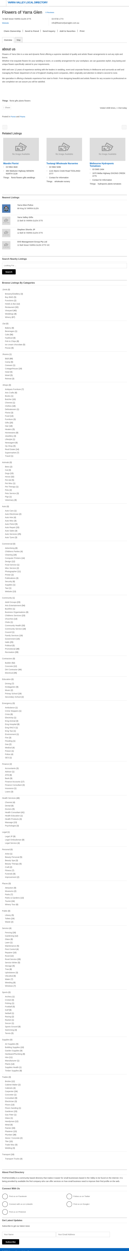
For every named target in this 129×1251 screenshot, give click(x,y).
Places (5, 881)
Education (6, 677)
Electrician (9, 1098)
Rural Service (11, 956)
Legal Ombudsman (13, 837)
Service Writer (11, 959)
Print (82, 31)
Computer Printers (13, 556)
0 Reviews (50, 12)
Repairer (8, 949)
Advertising (10, 546)
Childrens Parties (12, 550)
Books (7, 395)
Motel (7, 374)
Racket (8, 1016)
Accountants (10, 766)
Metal (7, 1121)
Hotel (7, 371)
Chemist (8, 401)
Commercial (7, 542)
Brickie (8, 1078)
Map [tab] (18, 40)
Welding (8, 1144)
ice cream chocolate (13, 343)
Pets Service (10, 492)
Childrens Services (13, 614)
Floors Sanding (11, 1104)
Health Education (12, 813)
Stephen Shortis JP (26, 229)
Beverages (9, 330)
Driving (8, 681)
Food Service (10, 563)
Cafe (7, 333)
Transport (6, 1151)
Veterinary (9, 499)
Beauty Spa (10, 858)
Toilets (8, 915)
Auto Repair (10, 526)
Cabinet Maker (11, 1081)
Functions (9, 300)
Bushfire (8, 607)
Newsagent (10, 441)
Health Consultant (12, 810)
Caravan (8, 364)
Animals (5, 461)
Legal (4, 829)
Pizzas (8, 347)
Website (8, 590)
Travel (7, 455)
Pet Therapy (10, 485)
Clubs (7, 620)
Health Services (9, 796)
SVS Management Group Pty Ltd (32, 241)
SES (7, 755)
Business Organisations (15, 610)
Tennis (8, 1030)
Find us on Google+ (79, 1200)
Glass (7, 936)
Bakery (8, 327)
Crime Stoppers (11, 709)
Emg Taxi (9, 729)
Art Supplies (10, 1040)
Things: (5, 101)
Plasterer (9, 1128)
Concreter (9, 1091)
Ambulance (10, 705)
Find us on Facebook (14, 1192)
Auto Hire (9, 516)
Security (8, 580)
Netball (8, 1010)
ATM (7, 773)
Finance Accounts (12, 779)
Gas (7, 742)
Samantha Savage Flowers (124, 127)
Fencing (8, 929)
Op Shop (9, 445)
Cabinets (9, 1084)
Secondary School (13, 695)
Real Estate (10, 448)
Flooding (8, 739)
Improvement (10, 874)
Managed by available (17, 1248)
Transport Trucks (12, 1155)
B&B (7, 357)
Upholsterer (10, 969)
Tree (7, 966)
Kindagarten (10, 685)
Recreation (9, 650)
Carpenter (9, 1088)
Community (7, 596)
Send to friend (32, 31)
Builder (8, 661)
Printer (8, 573)
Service (5, 925)
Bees (7, 465)
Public (4, 908)
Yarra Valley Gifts (25, 217)
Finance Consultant (13, 783)
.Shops (5, 384)
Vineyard (9, 310)
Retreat (8, 377)
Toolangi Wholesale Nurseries (62, 163)
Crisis (7, 712)
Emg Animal (10, 719)
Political (8, 644)
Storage (8, 963)
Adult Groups (10, 600)
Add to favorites (67, 31)
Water (7, 976)
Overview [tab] (8, 40)
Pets (7, 489)
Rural (7, 953)
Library (8, 912)
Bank (7, 776)
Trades (5, 1073)
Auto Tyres (9, 536)
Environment (10, 732)
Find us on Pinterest (14, 1208)
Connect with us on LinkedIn (18, 1200)
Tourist (8, 898)
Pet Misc (8, 482)
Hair (7, 425)
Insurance (9, 786)
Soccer (8, 1020)
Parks (7, 891)
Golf (7, 1006)
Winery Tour (10, 901)
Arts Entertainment (13, 604)
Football (8, 1003)
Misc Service (10, 566)
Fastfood (8, 337)
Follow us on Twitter (79, 1192)
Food (7, 415)
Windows (9, 983)
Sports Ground (11, 1023)
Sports (5, 989)
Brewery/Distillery (12, 293)
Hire (7, 1054)
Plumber (8, 1131)
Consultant (9, 1094)
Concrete (9, 664)
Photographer (11, 570)
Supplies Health (12, 1064)
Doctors (8, 806)
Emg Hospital (11, 722)
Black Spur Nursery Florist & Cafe (4, 127)
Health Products (12, 816)
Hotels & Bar (10, 303)
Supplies (8, 583)
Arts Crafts (9, 391)
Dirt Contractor (11, 667)
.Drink (4, 289)
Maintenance (10, 943)
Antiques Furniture (13, 388)
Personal (6, 847)
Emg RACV (10, 725)
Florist (13, 116)
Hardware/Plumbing (13, 1050)
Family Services (12, 634)
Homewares (10, 431)
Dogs (7, 472)
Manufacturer (10, 1057)
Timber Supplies (12, 1067)
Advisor (8, 769)
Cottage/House (11, 367)
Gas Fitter (9, 1111)
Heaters (8, 428)
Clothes (8, 405)
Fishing (8, 1000)
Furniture (9, 418)
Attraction (9, 885)
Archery (8, 993)
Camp (7, 361)
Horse (7, 475)
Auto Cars (9, 509)
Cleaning (9, 553)
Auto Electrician (11, 512)
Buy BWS (9, 296)
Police (7, 752)
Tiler (7, 1138)
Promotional (10, 647)
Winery (8, 316)
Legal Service (11, 840)
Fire (6, 735)
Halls (7, 640)
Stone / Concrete (12, 1134)
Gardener (9, 1108)
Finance (5, 762)
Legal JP (8, 834)
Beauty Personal (12, 854)
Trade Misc (10, 1141)
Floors (7, 1101)
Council (8, 630)
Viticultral (9, 973)
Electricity (9, 715)
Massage (9, 820)
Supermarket (10, 451)
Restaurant (9, 306)
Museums (9, 888)
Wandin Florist (11, 163)
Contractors (7, 657)
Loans (7, 789)
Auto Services (11, 532)
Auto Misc (9, 519)
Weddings (9, 313)
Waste (7, 919)
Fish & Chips (10, 340)
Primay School (11, 691)
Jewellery (9, 435)
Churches (9, 617)
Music (7, 688)
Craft (7, 864)
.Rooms (5, 353)
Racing (8, 1013)
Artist (7, 851)
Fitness (8, 868)
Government (10, 637)
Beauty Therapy (12, 861)
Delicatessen (10, 408)
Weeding (9, 979)
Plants (23, 116)
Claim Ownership (12, 31)
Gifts (7, 421)
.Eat (4, 323)
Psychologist (10, 823)
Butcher (8, 398)
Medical (8, 745)
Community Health (13, 624)
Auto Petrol (10, 522)
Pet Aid (8, 479)
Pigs (7, 495)
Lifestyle (8, 438)
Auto (4, 505)
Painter (8, 1124)
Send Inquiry (49, 31)
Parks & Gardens (12, 895)
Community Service (13, 627)
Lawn (7, 939)
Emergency (7, 701)
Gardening (9, 933)
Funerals (8, 871)
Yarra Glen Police (25, 205)
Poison (8, 749)
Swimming (9, 1027)
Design (8, 560)
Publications (10, 576)
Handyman (9, 1118)
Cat (6, 469)
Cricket (8, 996)
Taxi (6, 586)
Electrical (9, 671)
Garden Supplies (12, 1047)
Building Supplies (12, 1044)
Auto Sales (9, 529)
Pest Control (10, 946)
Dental (8, 803)
